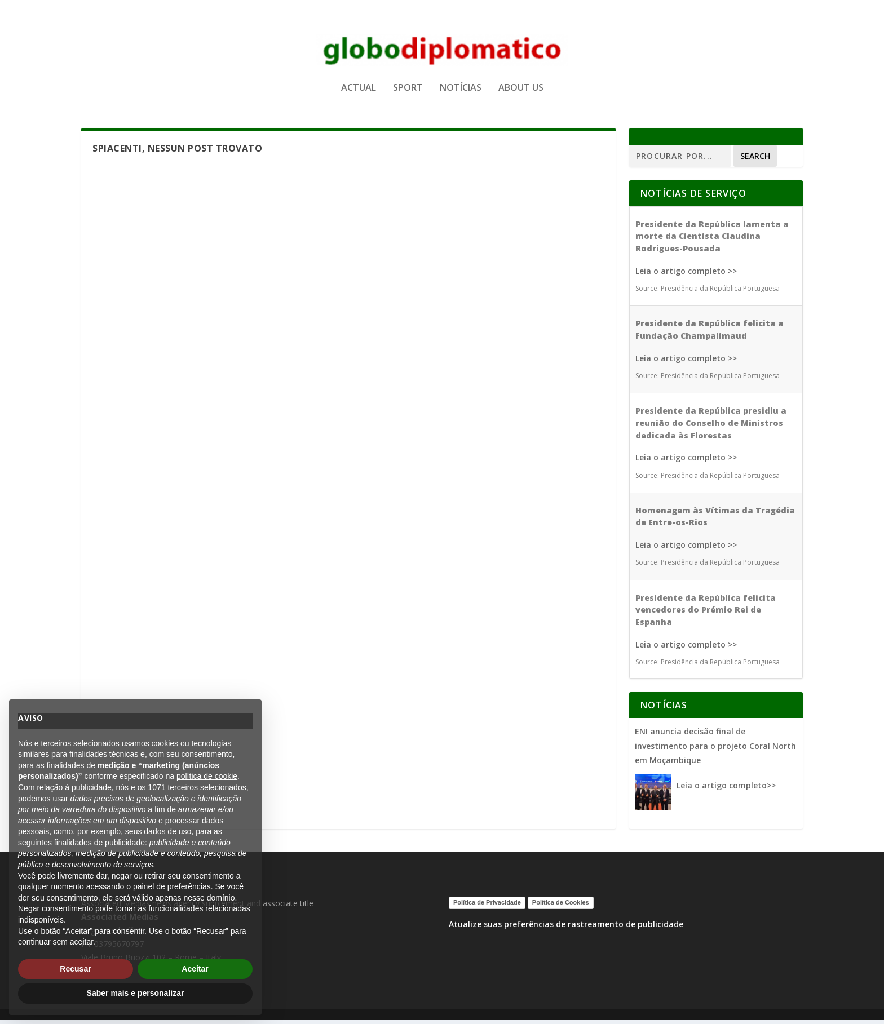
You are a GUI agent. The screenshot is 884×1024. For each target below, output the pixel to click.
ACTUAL (358, 92)
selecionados (223, 787)
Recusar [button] (75, 968)
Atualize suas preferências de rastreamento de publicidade (566, 928)
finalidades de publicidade (99, 842)
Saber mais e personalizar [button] (135, 993)
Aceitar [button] (195, 968)
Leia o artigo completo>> (726, 789)
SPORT (408, 92)
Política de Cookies (560, 906)
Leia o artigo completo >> (686, 274)
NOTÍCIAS (460, 92)
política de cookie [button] (206, 776)
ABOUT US (520, 92)
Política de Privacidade (487, 906)
